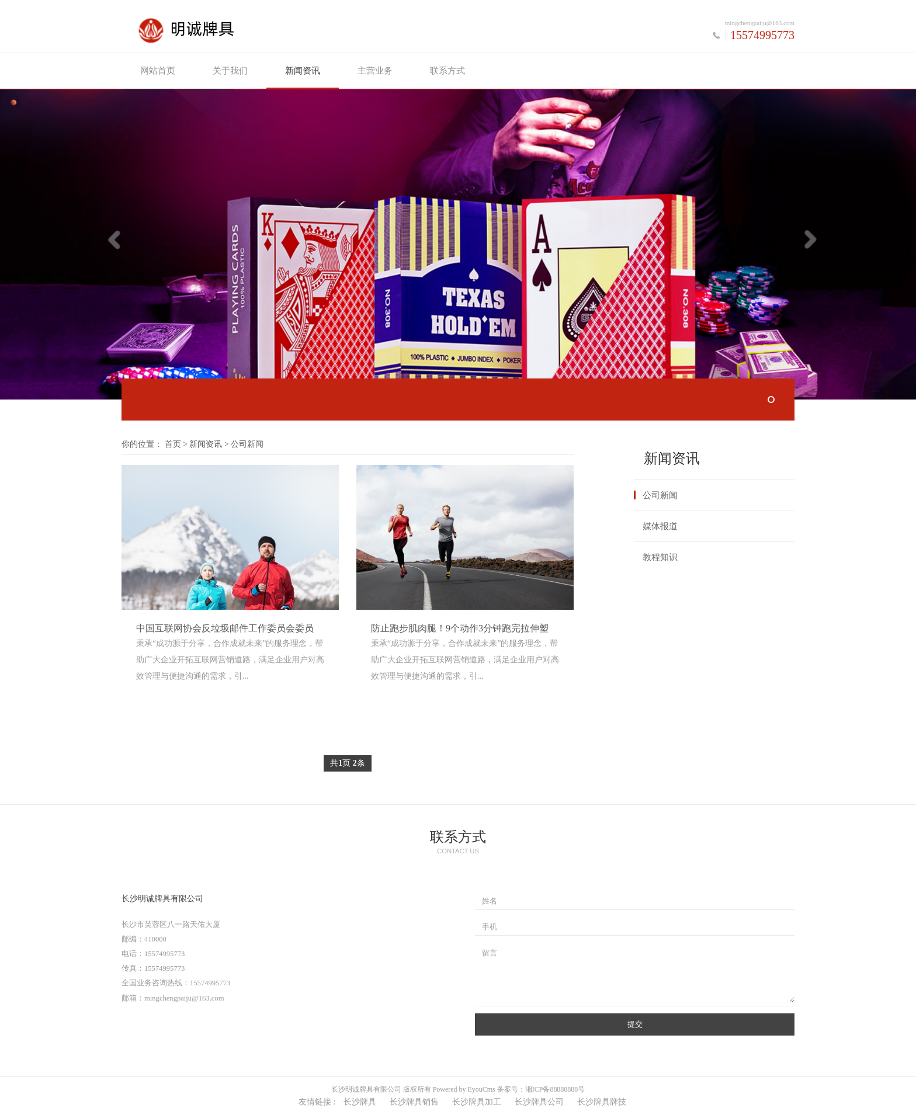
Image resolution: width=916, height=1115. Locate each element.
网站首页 (157, 70)
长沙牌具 (360, 1101)
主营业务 (375, 70)
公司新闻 (660, 495)
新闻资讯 (302, 70)
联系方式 (447, 70)
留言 (489, 953)
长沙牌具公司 (539, 1101)
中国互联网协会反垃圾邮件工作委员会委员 (225, 628)
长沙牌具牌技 (601, 1101)
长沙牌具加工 (476, 1101)
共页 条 (347, 763)
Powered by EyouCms (463, 1089)
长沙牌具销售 (414, 1101)
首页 (173, 444)
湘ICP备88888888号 (555, 1089)
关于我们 (230, 70)
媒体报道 (660, 526)
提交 (635, 1024)
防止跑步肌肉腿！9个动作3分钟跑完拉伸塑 (460, 628)
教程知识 (660, 557)
